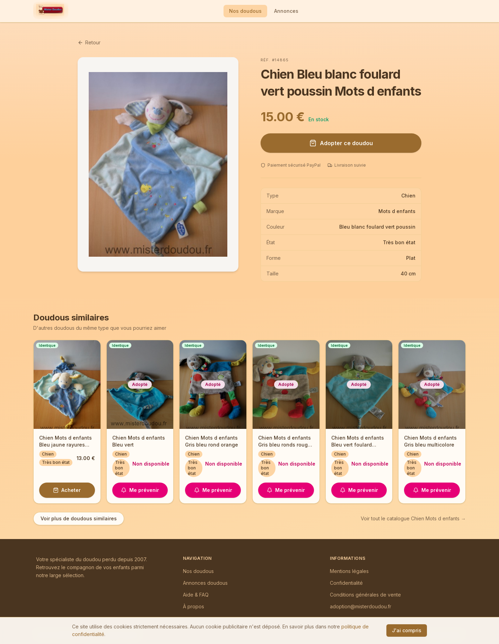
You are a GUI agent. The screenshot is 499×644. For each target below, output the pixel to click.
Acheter (67, 490)
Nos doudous (245, 11)
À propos (193, 606)
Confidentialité (346, 583)
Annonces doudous (205, 583)
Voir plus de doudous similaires (79, 518)
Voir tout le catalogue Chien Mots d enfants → (413, 518)
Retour (89, 42)
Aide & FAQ (196, 595)
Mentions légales (349, 571)
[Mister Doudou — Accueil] (50, 11)
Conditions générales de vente (365, 595)
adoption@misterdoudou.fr (360, 606)
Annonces (286, 11)
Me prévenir (140, 490)
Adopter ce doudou (341, 143)
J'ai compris (406, 630)
